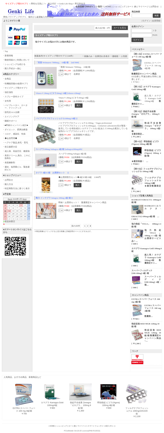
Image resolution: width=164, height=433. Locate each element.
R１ (111, 426)
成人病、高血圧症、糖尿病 (17, 151)
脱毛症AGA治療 (12, 112)
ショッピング (119, 6)
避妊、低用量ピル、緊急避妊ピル (17, 168)
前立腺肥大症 (11, 147)
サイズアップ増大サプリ (16, 88)
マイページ (143, 6)
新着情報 (9, 55)
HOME (108, 6)
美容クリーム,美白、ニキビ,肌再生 (18, 156)
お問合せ (154, 6)
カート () (132, 6)
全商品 (8, 79)
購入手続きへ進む (13, 68)
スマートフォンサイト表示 (98, 426)
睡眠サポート (11, 121)
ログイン (146, 20)
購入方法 (9, 184)
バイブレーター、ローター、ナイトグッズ (16, 106)
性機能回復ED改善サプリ (16, 83)
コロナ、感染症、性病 (15, 134)
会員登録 (156, 20)
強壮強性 (9, 92)
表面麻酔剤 (10, 162)
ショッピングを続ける (15, 64)
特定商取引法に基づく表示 (17, 188)
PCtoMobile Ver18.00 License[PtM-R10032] (82, 431)
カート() (72, 426)
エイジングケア (12, 116)
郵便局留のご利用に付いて (17, 60)
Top (6, 51)
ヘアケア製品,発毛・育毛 (16, 142)
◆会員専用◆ (11, 138)
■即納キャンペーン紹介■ (16, 125)
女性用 (8, 101)
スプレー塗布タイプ (14, 96)
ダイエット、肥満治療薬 (16, 129)
